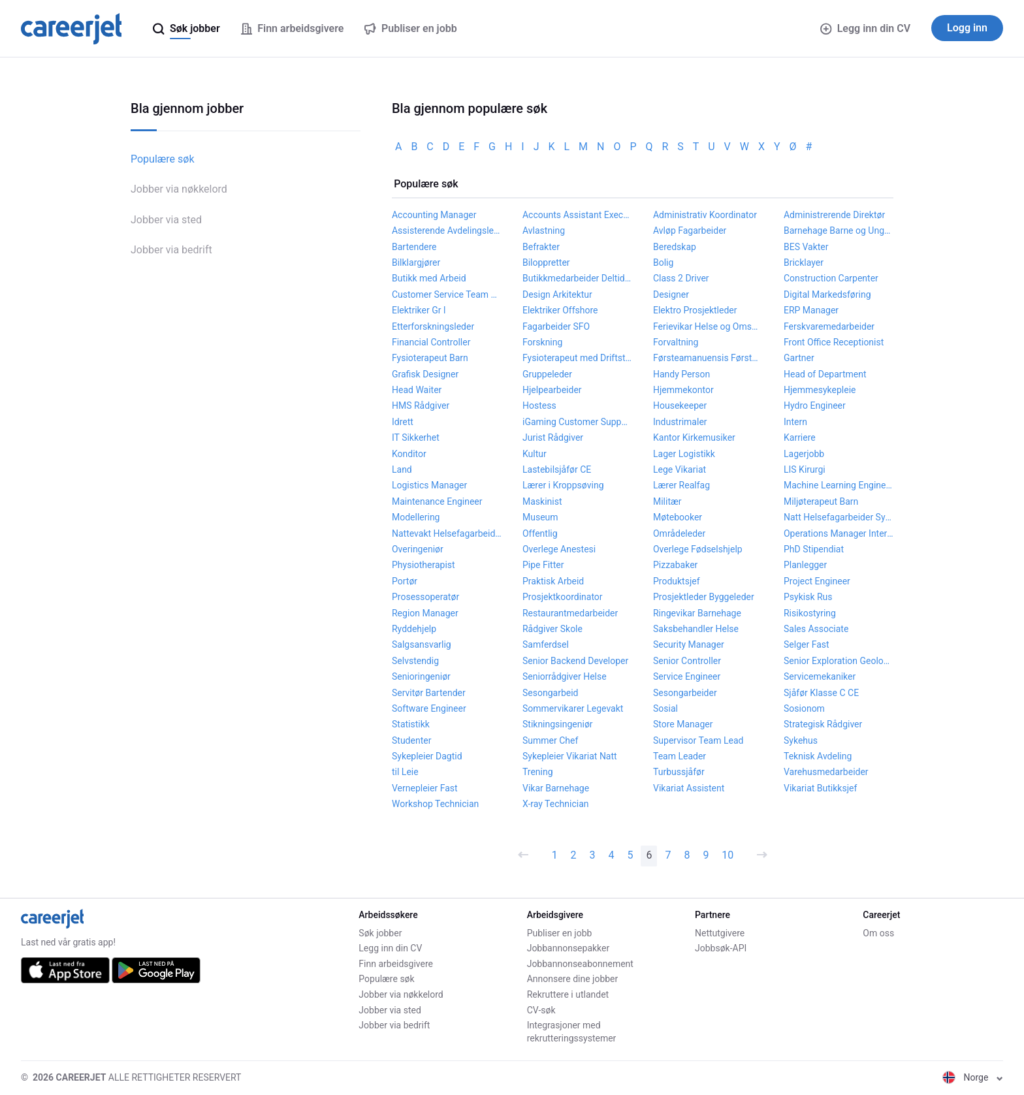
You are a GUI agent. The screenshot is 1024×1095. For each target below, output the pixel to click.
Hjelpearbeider (552, 390)
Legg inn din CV (865, 28)
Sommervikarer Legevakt (572, 708)
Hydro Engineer (815, 405)
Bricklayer (804, 262)
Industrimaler (680, 422)
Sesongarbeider (685, 693)
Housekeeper (680, 405)
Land (402, 469)
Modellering (416, 517)
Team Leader (679, 756)
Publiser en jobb (559, 933)
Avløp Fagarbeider (689, 230)
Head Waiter (416, 390)
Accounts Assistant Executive (577, 215)
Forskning (542, 342)
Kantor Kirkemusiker (694, 437)
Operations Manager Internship (838, 533)
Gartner (799, 358)
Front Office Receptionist (834, 342)
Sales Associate (816, 629)
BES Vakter (806, 247)
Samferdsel (545, 644)
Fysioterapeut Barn (430, 358)
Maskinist (542, 501)
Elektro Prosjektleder (695, 310)
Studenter (411, 740)
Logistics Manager (429, 485)
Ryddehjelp (414, 629)
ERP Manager (811, 310)
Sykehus (801, 740)
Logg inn (967, 28)
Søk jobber (380, 933)
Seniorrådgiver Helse (564, 676)
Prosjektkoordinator (562, 597)
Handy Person (681, 374)
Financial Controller (431, 342)
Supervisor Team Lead (698, 740)
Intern (795, 422)
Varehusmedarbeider (826, 772)
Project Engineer (817, 581)
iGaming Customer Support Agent (577, 422)
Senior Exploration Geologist (838, 661)
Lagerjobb (804, 454)
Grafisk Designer (425, 374)
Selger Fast (806, 644)
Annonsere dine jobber (572, 979)
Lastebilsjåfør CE (556, 469)
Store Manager (682, 724)
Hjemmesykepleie (820, 390)
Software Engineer (429, 708)
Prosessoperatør (425, 597)
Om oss (878, 933)
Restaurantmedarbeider (570, 613)
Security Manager (688, 644)
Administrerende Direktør (834, 215)
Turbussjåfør (679, 772)
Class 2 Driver (681, 278)
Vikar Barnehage (555, 788)
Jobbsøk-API (720, 948)
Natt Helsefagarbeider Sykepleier (838, 517)
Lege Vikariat (679, 469)
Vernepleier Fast (425, 788)
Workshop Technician (435, 804)
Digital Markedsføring (827, 294)
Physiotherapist (423, 565)
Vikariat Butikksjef (820, 788)
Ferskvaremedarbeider (829, 326)
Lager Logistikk (684, 454)
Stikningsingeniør (557, 724)
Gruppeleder (547, 374)
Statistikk (411, 724)
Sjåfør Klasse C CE (821, 693)
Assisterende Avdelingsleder (447, 230)
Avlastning (543, 230)
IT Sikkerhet (416, 437)
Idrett (402, 422)
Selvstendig (415, 661)
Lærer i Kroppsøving (563, 485)
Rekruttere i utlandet (568, 994)
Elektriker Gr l (418, 310)
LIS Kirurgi (804, 469)
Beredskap (674, 247)
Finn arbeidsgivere (396, 964)
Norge (972, 1077)
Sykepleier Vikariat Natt (569, 756)
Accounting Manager (434, 215)
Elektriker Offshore (560, 310)
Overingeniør (417, 549)
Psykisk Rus (808, 597)
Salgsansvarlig (421, 644)
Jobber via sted (166, 220)
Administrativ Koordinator (705, 215)
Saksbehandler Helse (696, 629)
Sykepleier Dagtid (427, 756)
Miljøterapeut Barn (821, 501)
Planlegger (805, 565)
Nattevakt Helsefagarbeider (447, 533)
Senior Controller (687, 661)
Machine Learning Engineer (838, 485)
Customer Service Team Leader (447, 294)
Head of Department (825, 374)
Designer (671, 294)
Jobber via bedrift (171, 250)
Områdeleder (679, 533)
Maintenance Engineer (437, 501)
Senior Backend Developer (575, 661)
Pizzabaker (675, 565)
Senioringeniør (421, 676)
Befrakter (541, 247)
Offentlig (540, 533)
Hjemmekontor (683, 390)
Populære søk (163, 159)
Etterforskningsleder (433, 326)
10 (727, 855)
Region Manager (425, 613)
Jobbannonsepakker (568, 948)
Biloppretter (546, 262)
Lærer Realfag (681, 485)
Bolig (663, 262)
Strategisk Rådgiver (823, 724)
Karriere (800, 437)
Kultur (534, 454)
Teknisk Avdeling (818, 756)
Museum (540, 517)
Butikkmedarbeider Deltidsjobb (577, 278)
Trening (537, 772)
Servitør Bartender (429, 693)
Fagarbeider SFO (556, 326)
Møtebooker (677, 517)
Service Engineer (686, 676)
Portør (404, 581)
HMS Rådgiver (420, 405)
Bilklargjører (416, 262)
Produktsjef (676, 581)
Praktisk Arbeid (553, 581)
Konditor (409, 454)
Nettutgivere (719, 933)
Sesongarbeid (550, 693)
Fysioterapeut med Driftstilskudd (577, 358)
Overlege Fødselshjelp (698, 549)
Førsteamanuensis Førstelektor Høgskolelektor (708, 358)
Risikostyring (810, 613)
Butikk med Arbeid (429, 278)
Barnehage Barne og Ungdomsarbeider (838, 230)
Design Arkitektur (557, 294)
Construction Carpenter (831, 278)
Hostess (539, 405)
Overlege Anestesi (559, 549)
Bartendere (414, 247)
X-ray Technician (555, 804)
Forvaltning (675, 342)
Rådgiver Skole (552, 629)
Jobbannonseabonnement (580, 964)
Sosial (665, 708)
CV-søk (541, 1010)
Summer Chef (550, 740)
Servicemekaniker (820, 676)
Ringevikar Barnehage (697, 613)
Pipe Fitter (543, 565)
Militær (667, 501)
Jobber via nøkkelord (179, 189)
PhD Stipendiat (814, 549)
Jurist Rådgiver (552, 437)
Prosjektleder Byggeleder (703, 597)
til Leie (405, 772)
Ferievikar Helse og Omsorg (708, 326)
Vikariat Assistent (688, 788)
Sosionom (804, 708)
